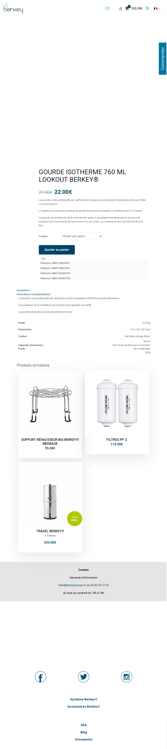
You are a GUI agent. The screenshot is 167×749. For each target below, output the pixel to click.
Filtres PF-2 (116, 440)
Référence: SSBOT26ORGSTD (55, 273)
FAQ (84, 725)
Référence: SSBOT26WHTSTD (55, 278)
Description (23, 290)
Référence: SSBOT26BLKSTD (55, 263)
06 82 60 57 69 (100, 585)
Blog (83, 732)
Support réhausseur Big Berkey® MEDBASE (50, 442)
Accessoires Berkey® (83, 706)
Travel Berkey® (50, 531)
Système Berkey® (83, 699)
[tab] (83, 290)
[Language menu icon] (157, 8)
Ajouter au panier (56, 249)
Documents (84, 739)
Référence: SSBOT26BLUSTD (55, 268)
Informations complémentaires (33, 294)
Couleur (43, 236)
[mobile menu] (107, 8)
